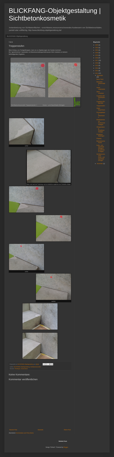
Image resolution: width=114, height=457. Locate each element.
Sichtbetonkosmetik (35, 366)
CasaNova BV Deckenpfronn (100, 97)
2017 (97, 60)
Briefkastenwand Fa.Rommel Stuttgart (100, 122)
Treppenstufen (100, 106)
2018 (97, 58)
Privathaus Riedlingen (100, 135)
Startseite (40, 430)
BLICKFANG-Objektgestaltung (17, 36)
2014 (97, 68)
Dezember (100, 75)
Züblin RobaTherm (100, 109)
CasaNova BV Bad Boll (100, 102)
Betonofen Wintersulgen (100, 83)
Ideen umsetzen (100, 92)
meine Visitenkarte (100, 88)
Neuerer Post (13, 430)
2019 (97, 55)
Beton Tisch (99, 79)
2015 (97, 65)
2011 (97, 73)
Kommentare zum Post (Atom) (25, 433)
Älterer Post (67, 430)
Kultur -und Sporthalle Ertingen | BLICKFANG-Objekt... (100, 148)
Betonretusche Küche (100, 141)
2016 (97, 63)
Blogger (65, 447)
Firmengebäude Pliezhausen (100, 115)
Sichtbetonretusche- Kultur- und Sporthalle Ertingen (100, 157)
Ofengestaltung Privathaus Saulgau (100, 129)
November (100, 163)
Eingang (98, 138)
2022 (97, 47)
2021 (97, 50)
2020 (97, 52)
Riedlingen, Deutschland (21, 368)
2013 (97, 70)
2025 (97, 45)
